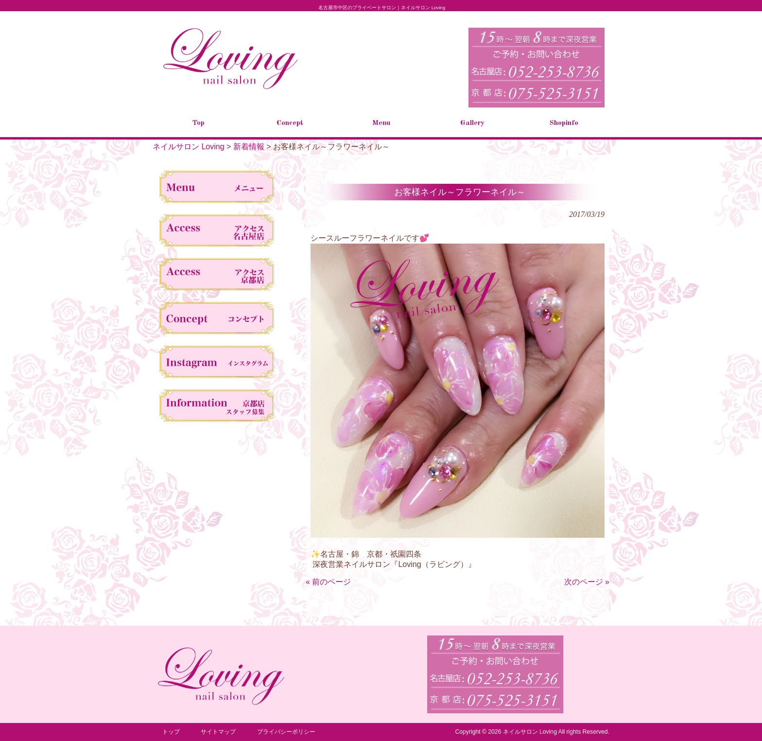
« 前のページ (328, 582)
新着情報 (248, 146)
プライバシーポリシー (286, 731)
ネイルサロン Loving (189, 146)
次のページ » (586, 582)
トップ (171, 731)
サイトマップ (218, 731)
